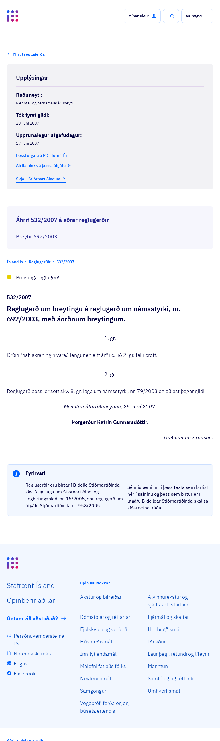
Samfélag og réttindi (170, 678)
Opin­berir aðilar (31, 600)
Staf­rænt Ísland (31, 585)
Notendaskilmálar (34, 653)
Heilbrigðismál (164, 629)
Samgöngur (93, 690)
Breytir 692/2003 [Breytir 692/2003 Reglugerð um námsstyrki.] (36, 236)
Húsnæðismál (96, 641)
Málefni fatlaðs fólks (103, 666)
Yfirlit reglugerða (29, 54)
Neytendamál (95, 678)
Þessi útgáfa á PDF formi (39, 155)
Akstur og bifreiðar (100, 597)
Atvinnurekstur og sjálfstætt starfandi (169, 601)
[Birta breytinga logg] (110, 201)
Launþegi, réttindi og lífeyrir (178, 654)
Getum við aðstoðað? (37, 618)
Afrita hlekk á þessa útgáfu (43, 165)
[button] (142, 16)
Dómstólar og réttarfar (105, 617)
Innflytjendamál (98, 654)
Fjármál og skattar (168, 617)
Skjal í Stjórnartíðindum (38, 178)
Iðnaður (157, 641)
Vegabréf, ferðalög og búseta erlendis (104, 707)
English (22, 663)
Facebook (25, 673)
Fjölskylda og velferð (103, 629)
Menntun (158, 666)
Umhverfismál (164, 690)
